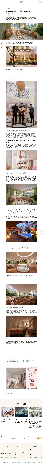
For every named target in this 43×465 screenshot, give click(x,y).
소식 (15, 450)
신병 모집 (15, 454)
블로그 (23, 450)
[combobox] (29, 438)
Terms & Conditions (14, 457)
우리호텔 (15, 449)
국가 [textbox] (24, 438)
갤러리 (23, 452)
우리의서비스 (24, 449)
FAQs (23, 454)
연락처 (15, 452)
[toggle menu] (1, 2)
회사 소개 (16, 446)
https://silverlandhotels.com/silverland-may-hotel (24, 363)
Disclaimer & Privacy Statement (5, 457)
